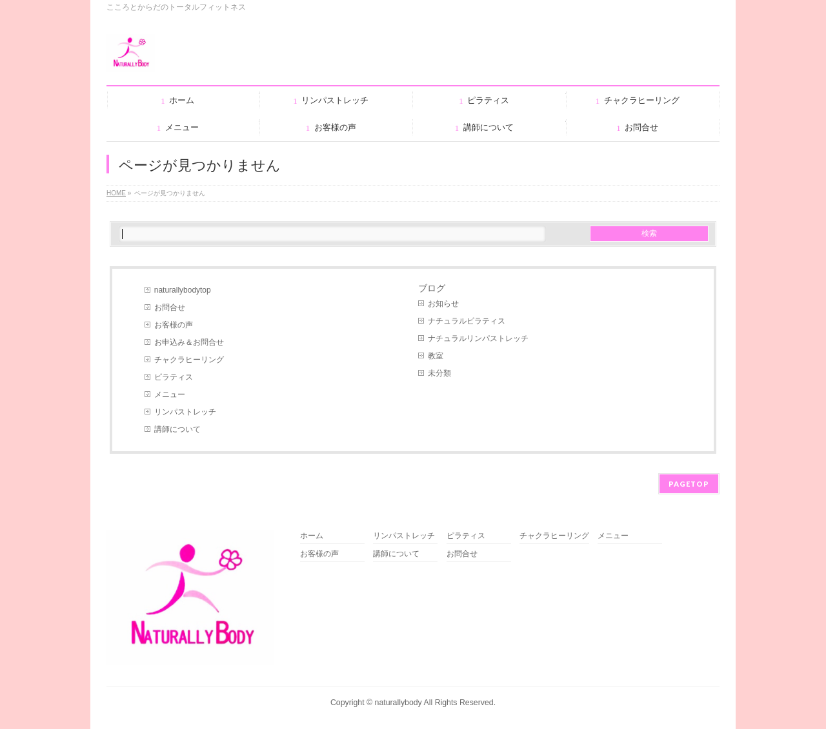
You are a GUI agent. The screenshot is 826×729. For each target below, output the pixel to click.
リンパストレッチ (185, 411)
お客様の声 (173, 324)
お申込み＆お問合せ (189, 342)
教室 (435, 355)
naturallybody (398, 702)
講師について (177, 429)
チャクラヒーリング (189, 359)
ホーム (311, 536)
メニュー (169, 394)
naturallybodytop (182, 290)
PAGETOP (689, 484)
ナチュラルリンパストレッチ (478, 338)
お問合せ (169, 307)
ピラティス (173, 377)
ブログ (431, 288)
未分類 (439, 373)
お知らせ (443, 303)
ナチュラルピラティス (466, 321)
